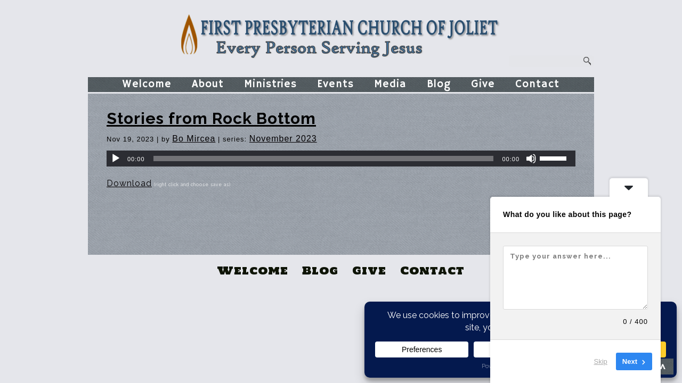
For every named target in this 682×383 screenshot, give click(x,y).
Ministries (270, 84)
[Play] (115, 158)
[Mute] (531, 158)
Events (335, 84)
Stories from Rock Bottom (211, 118)
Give (483, 84)
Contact (537, 84)
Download (129, 183)
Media (390, 84)
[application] (341, 158)
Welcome (147, 84)
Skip (600, 361)
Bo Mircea (193, 138)
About (208, 84)
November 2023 (283, 138)
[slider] (323, 158)
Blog (439, 84)
